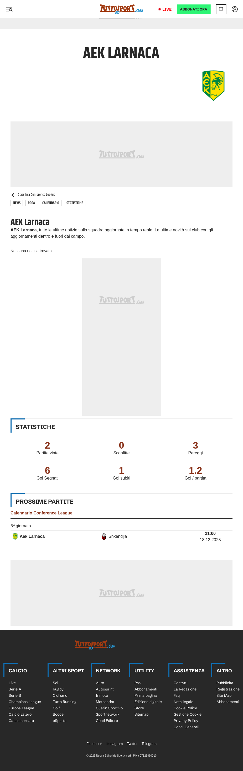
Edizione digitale (148, 701)
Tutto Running (64, 701)
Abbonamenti (146, 689)
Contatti (180, 682)
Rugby (58, 689)
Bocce (58, 714)
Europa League (21, 708)
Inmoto (102, 695)
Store (139, 708)
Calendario (50, 203)
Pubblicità (224, 682)
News (16, 203)
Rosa (31, 203)
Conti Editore (107, 720)
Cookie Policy (185, 708)
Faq (177, 695)
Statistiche (74, 203)
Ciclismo (60, 695)
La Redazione (185, 689)
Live (167, 9)
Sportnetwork (108, 714)
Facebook (94, 744)
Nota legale (183, 701)
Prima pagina (146, 695)
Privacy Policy (186, 720)
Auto (100, 682)
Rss (138, 682)
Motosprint (105, 701)
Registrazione (228, 689)
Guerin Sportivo (109, 708)
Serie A (15, 689)
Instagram (114, 744)
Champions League (25, 701)
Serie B (15, 695)
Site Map (223, 695)
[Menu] (9, 9)
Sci (55, 682)
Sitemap (141, 714)
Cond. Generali (186, 727)
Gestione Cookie (187, 714)
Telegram (149, 744)
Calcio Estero (20, 714)
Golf (56, 708)
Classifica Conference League (33, 195)
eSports (59, 720)
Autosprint (105, 689)
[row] (121, 536)
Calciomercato (21, 720)
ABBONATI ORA (193, 9)
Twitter (132, 744)
